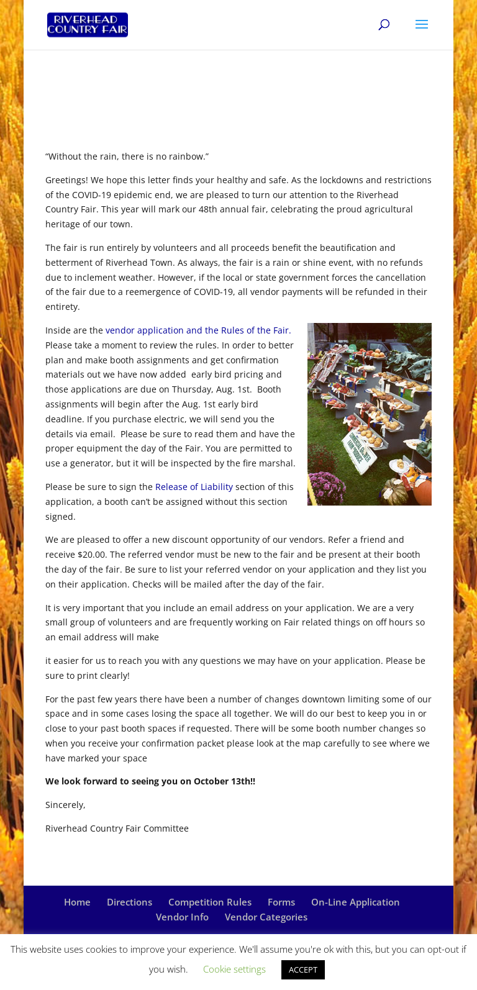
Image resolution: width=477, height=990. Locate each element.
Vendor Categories (266, 917)
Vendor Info (182, 917)
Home (77, 902)
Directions (129, 902)
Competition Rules (210, 902)
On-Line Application (355, 902)
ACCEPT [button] (303, 969)
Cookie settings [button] (234, 969)
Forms (281, 902)
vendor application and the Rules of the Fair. (198, 330)
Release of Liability (194, 487)
